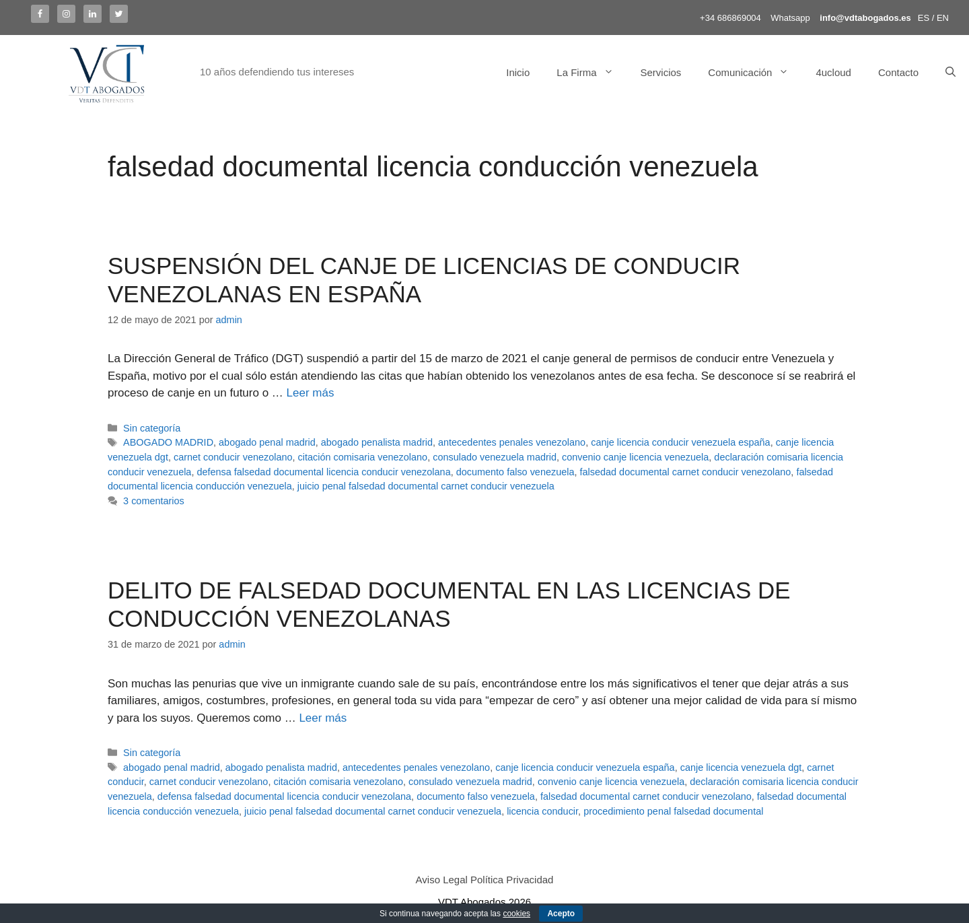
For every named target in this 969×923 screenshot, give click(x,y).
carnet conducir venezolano (233, 457)
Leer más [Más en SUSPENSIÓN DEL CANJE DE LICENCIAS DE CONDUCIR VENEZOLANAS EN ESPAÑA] (310, 392)
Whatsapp (790, 18)
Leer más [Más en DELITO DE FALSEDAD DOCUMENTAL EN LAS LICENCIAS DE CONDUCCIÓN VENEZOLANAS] (323, 718)
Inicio (518, 72)
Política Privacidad (511, 879)
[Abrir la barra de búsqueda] (950, 72)
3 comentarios (153, 500)
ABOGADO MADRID (168, 442)
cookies (516, 913)
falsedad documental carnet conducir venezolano (685, 472)
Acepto (561, 913)
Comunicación (755, 72)
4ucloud (833, 72)
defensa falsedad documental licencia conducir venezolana (323, 472)
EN (943, 18)
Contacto (898, 72)
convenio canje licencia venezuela (635, 457)
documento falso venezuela (515, 472)
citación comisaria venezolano (363, 457)
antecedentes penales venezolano (511, 442)
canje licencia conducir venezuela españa (680, 442)
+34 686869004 (730, 18)
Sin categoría (151, 428)
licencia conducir (542, 811)
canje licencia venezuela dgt (741, 767)
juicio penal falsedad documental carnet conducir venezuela (425, 486)
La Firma (591, 72)
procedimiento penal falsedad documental (673, 811)
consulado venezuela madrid (495, 457)
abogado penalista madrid (377, 442)
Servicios (661, 72)
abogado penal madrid (267, 442)
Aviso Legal (442, 879)
